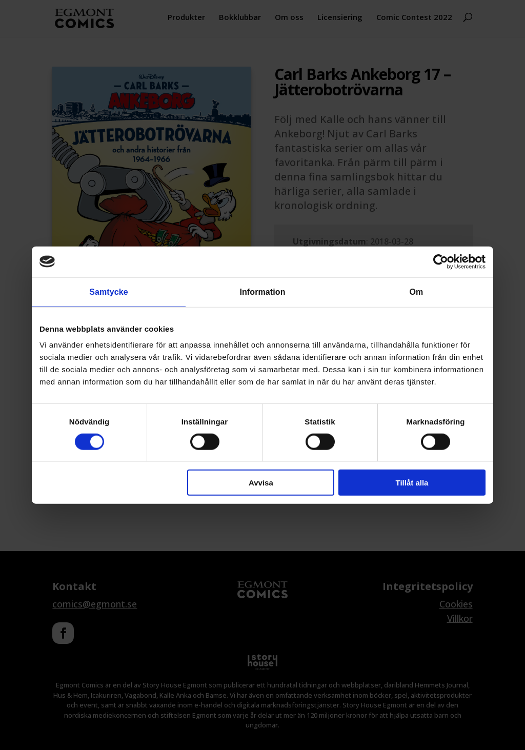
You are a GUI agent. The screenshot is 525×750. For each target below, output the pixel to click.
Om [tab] (416, 291)
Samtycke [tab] (108, 291)
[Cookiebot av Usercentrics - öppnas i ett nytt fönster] (441, 261)
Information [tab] (262, 291)
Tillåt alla (411, 482)
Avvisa (261, 482)
